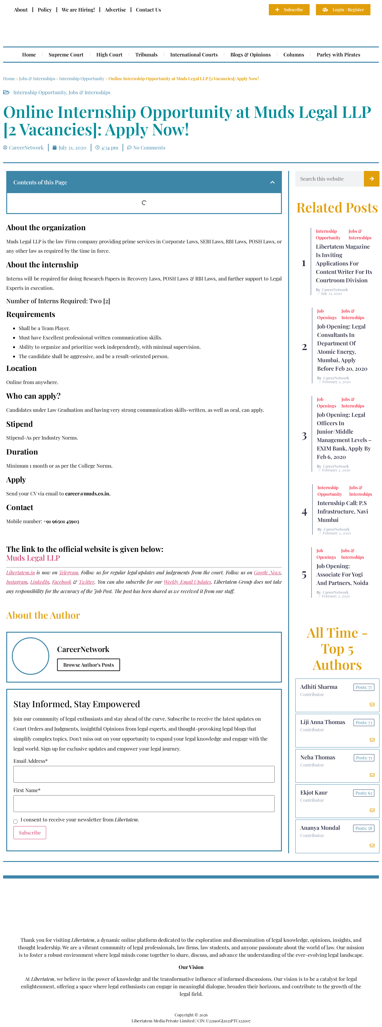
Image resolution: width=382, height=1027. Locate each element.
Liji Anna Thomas (322, 722)
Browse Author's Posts (88, 664)
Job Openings (326, 314)
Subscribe (30, 832)
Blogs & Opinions (250, 54)
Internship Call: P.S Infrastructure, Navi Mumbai (342, 511)
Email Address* (30, 760)
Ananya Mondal (320, 827)
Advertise (115, 9)
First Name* (27, 790)
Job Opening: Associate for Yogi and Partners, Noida (342, 574)
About (21, 9)
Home (29, 54)
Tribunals (146, 54)
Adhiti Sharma (318, 686)
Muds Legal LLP (33, 557)
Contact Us (148, 9)
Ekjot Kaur (313, 792)
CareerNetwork (335, 289)
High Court (109, 54)
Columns (293, 54)
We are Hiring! (78, 9)
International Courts (194, 54)
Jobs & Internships (37, 78)
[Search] (372, 179)
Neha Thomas (317, 757)
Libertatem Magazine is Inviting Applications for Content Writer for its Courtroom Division (344, 263)
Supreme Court (66, 54)
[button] (272, 182)
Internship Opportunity (81, 78)
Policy (45, 9)
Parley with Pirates (338, 54)
